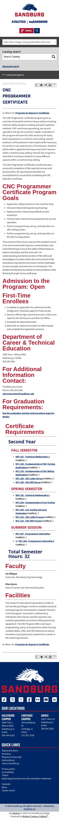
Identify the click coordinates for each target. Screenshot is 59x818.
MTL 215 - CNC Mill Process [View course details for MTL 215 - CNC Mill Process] (29, 521)
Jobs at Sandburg (10, 763)
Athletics (19, 21)
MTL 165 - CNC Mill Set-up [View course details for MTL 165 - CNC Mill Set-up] (28, 482)
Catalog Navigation (15, 75)
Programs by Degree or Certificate (32, 113)
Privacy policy (8, 769)
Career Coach (8, 790)
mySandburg (8, 760)
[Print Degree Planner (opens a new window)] (37, 85)
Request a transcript (11, 757)
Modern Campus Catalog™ (35, 816)
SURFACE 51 (29, 809)
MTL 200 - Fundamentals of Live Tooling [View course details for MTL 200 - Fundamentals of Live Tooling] (35, 502)
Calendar (6, 784)
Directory (6, 753)
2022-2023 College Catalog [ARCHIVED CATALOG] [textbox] (27, 42)
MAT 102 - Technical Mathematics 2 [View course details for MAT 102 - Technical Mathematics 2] (33, 495)
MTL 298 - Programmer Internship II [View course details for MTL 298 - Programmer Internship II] (36, 541)
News (4, 787)
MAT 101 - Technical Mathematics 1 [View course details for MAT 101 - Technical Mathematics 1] (33, 456)
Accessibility (8, 772)
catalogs (16, 813)
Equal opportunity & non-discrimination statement (26, 778)
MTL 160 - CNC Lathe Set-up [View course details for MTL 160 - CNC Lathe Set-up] (29, 478)
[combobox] (29, 42)
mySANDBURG (38, 21)
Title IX (5, 775)
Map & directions (10, 750)
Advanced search (10, 66)
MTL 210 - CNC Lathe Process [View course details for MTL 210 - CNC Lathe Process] (30, 517)
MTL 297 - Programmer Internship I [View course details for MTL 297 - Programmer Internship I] (33, 533)
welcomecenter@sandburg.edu (18, 393)
